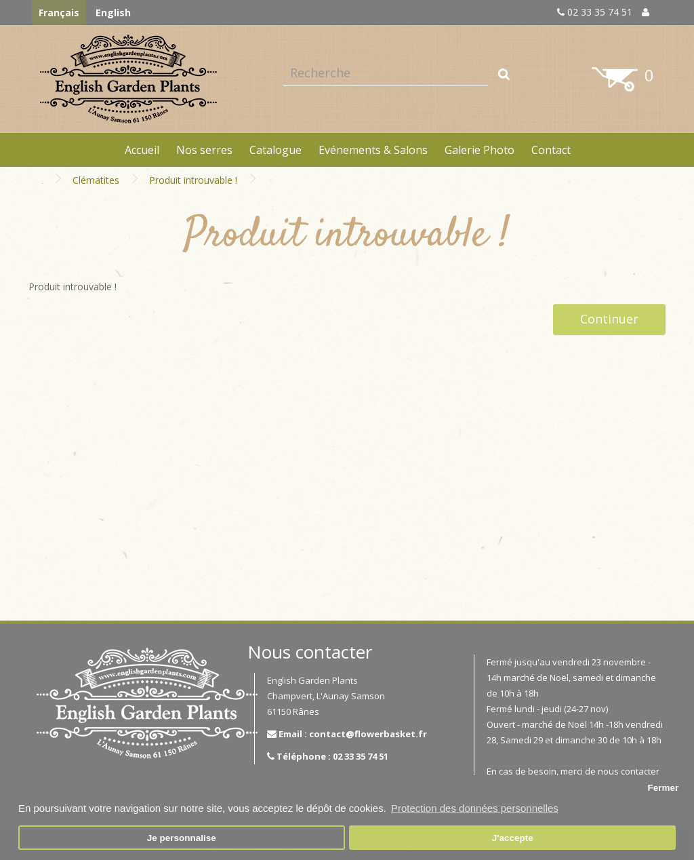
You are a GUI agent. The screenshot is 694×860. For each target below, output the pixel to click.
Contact (551, 149)
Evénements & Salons (373, 149)
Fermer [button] (662, 788)
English (113, 12)
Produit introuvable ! (193, 180)
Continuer (609, 319)
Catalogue (275, 149)
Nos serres (204, 149)
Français (59, 12)
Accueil (142, 149)
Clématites (96, 180)
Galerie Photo (479, 149)
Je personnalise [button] (181, 838)
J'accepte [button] (512, 838)
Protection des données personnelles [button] (474, 808)
